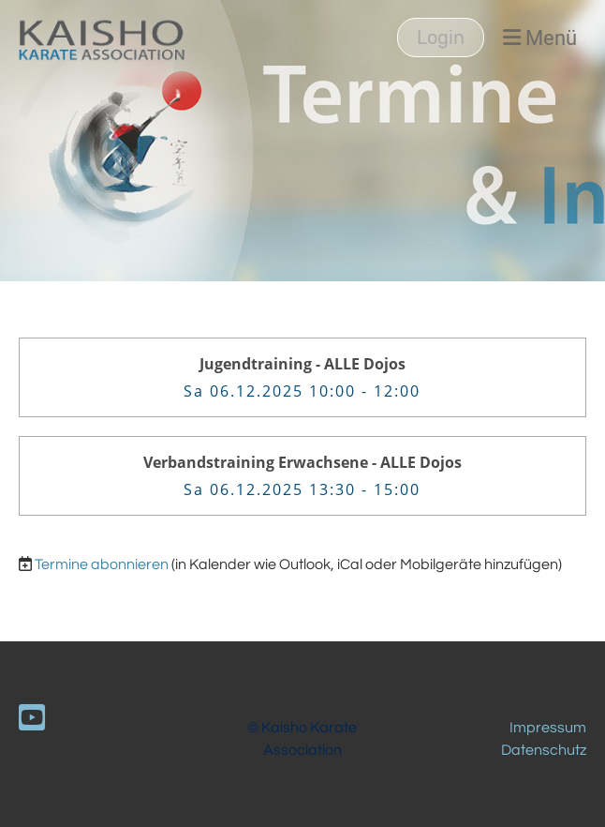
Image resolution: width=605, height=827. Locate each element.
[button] (302, 377)
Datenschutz (543, 750)
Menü (540, 38)
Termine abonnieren (102, 564)
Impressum (547, 727)
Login (441, 37)
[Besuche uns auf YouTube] (32, 719)
